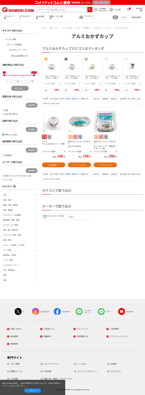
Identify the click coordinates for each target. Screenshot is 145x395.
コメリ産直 (15, 364)
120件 (139, 99)
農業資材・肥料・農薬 (11, 220)
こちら (11, 386)
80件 (133, 99)
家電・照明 (7, 240)
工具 (4, 195)
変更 (115, 17)
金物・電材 (7, 200)
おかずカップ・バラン (18, 50)
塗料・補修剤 (8, 210)
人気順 (61, 99)
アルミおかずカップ (19, 56)
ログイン (124, 17)
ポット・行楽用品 (14, 45)
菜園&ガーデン (16, 371)
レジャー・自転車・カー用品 (13, 245)
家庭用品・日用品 (9, 255)
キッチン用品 (10, 39)
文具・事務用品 (9, 270)
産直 (4, 280)
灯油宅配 (47, 371)
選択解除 (31, 105)
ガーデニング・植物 (10, 225)
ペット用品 (7, 250)
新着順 (68, 99)
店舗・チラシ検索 (56, 17)
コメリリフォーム (51, 364)
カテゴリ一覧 (9, 17)
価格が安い (76, 99)
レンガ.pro (81, 364)
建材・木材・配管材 (10, 205)
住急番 (113, 364)
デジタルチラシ (24, 17)
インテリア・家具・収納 (12, 235)
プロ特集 (14, 379)
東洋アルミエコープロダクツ (53, 216)
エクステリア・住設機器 (12, 215)
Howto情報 (40, 17)
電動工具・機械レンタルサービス (58, 379)
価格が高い (85, 99)
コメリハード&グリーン (87, 371)
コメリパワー (116, 371)
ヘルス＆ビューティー (11, 265)
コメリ (71, 216)
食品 (4, 275)
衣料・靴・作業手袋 (10, 230)
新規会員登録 (136, 17)
